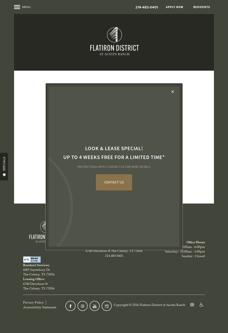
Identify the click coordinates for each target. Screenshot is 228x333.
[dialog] (114, 166)
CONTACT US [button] (114, 182)
